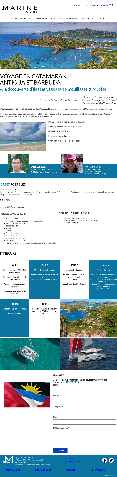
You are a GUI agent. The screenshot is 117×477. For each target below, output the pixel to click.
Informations (98, 470)
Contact (70, 470)
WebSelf (113, 475)
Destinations (13, 470)
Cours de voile (43, 470)
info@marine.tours (72, 461)
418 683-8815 (71, 459)
